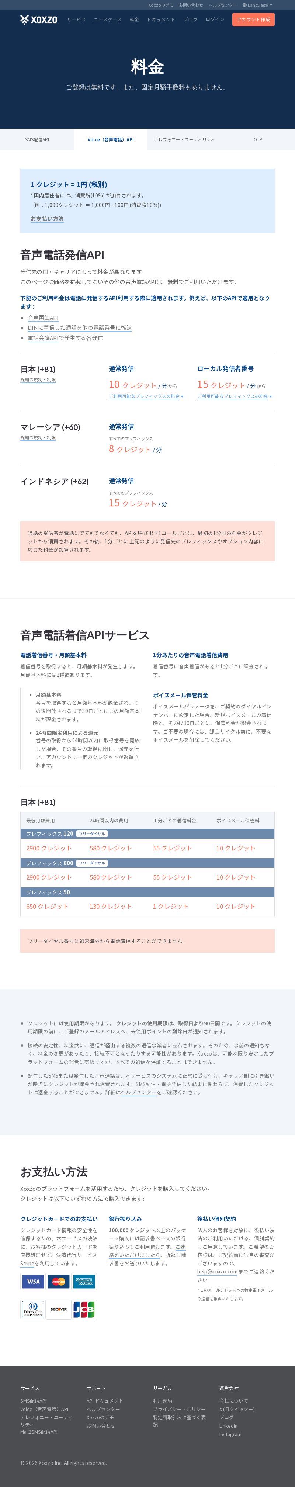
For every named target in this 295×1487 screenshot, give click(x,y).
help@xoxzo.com (217, 1271)
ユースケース (108, 19)
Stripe (27, 1263)
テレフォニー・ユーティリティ (184, 139)
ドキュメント (161, 19)
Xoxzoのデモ (161, 5)
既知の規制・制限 (38, 379)
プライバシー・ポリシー (179, 1409)
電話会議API (43, 338)
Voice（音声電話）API (111, 139)
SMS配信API (37, 139)
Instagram (230, 1434)
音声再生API (43, 317)
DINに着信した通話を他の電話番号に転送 (80, 327)
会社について (233, 1400)
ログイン (215, 18)
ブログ (190, 19)
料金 (134, 19)
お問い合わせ (191, 5)
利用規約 (162, 1400)
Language (256, 5)
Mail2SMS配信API (39, 1431)
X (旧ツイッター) (237, 1409)
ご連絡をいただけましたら (147, 1251)
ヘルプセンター (223, 5)
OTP (258, 139)
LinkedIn (228, 1425)
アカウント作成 (253, 19)
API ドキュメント (105, 1400)
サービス (76, 19)
